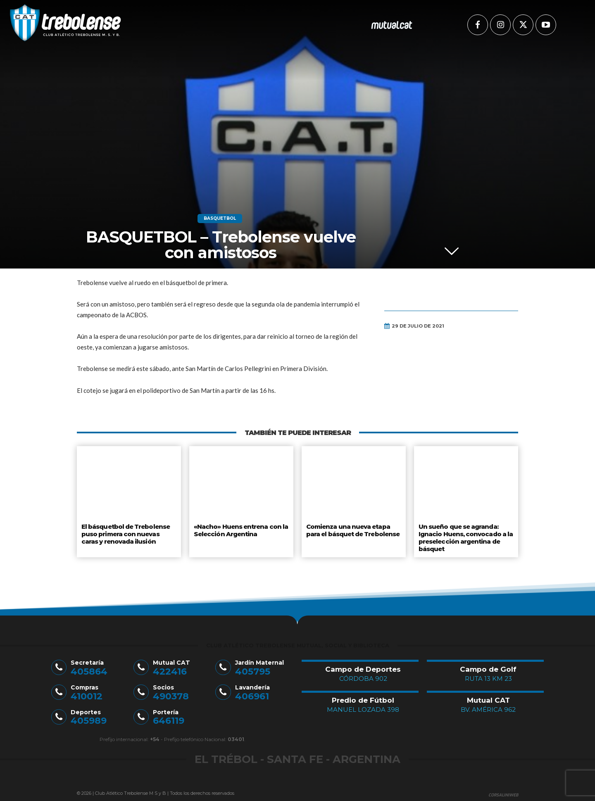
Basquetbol (220, 218)
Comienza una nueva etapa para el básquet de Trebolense (353, 529)
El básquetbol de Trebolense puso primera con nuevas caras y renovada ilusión (128, 532)
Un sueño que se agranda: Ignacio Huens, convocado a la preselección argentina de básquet (465, 536)
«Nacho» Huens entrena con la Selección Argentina (239, 529)
